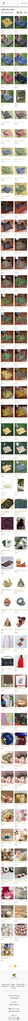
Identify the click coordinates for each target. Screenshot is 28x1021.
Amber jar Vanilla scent (6, 862)
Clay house (17, 746)
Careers (12, 974)
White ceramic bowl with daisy (21, 823)
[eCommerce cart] (22, 3)
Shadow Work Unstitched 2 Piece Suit (21, 511)
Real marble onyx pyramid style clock (19, 590)
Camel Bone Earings (19, 649)
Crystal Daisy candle (6, 919)
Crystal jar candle (19, 900)
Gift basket (17, 103)
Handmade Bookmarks (6, 726)
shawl (16, 668)
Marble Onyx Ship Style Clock (6, 590)
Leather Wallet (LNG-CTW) (6, 571)
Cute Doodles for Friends (7, 708)
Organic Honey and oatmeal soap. (5, 958)
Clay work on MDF (5, 746)
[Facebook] (10, 1006)
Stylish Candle (18, 708)
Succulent (17, 492)
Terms (14, 976)
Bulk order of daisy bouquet (19, 938)
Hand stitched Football (20, 550)
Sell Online (5, 974)
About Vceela (5, 972)
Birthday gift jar (18, 842)
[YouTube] (17, 1006)
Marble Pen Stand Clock (20, 570)
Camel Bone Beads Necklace (5, 649)
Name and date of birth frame (20, 689)
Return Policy (20, 972)
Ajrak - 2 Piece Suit (5, 29)
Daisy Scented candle (6, 822)
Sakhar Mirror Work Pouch (6, 669)
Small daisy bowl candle (6, 937)
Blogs (13, 972)
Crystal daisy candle (19, 919)
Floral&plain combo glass (21, 862)
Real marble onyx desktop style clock (21, 610)
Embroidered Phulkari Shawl (6, 531)
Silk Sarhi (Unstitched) (6, 688)
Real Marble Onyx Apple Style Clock (6, 610)
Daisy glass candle (19, 804)
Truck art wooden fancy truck (20, 630)
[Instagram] (14, 1006)
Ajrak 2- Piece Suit (5, 122)
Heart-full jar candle (6, 900)
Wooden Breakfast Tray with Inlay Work (6, 511)
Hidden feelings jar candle (21, 880)
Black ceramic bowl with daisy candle (7, 881)
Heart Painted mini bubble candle (19, 765)
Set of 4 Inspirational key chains (20, 727)
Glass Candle (4, 804)
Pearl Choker (4, 492)
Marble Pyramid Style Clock (6, 630)
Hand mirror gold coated (7, 765)
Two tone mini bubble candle (6, 843)
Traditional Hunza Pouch (21, 530)
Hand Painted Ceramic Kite (6, 551)
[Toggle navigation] (25, 3)
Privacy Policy (20, 974)
